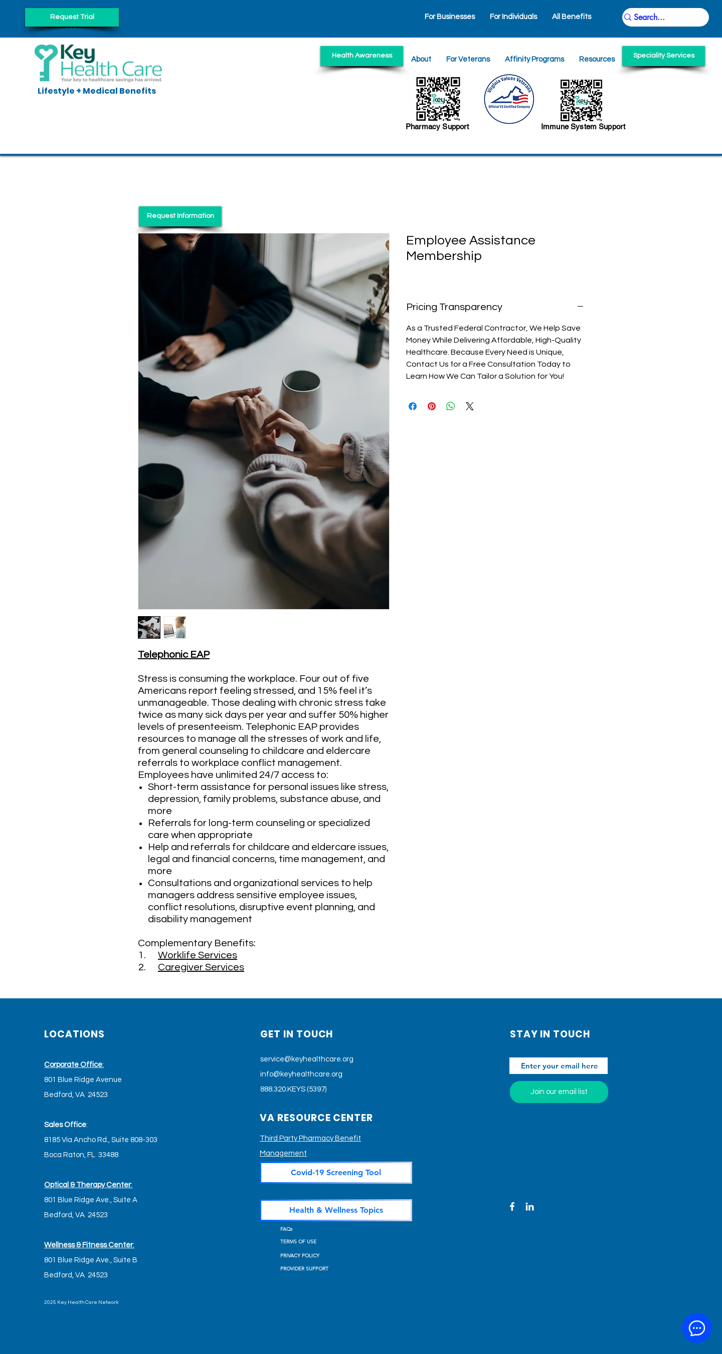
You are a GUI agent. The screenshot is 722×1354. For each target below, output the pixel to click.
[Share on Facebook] (413, 406)
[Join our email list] (559, 1092)
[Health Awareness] (361, 56)
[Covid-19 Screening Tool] (336, 1173)
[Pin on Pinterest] (432, 406)
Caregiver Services (201, 967)
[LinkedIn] (529, 1206)
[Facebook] (512, 1206)
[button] (597, 59)
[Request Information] (180, 216)
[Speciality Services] (663, 56)
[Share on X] (470, 406)
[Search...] (661, 17)
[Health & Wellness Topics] (336, 1210)
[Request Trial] (72, 17)
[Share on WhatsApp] (451, 406)
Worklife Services (197, 955)
